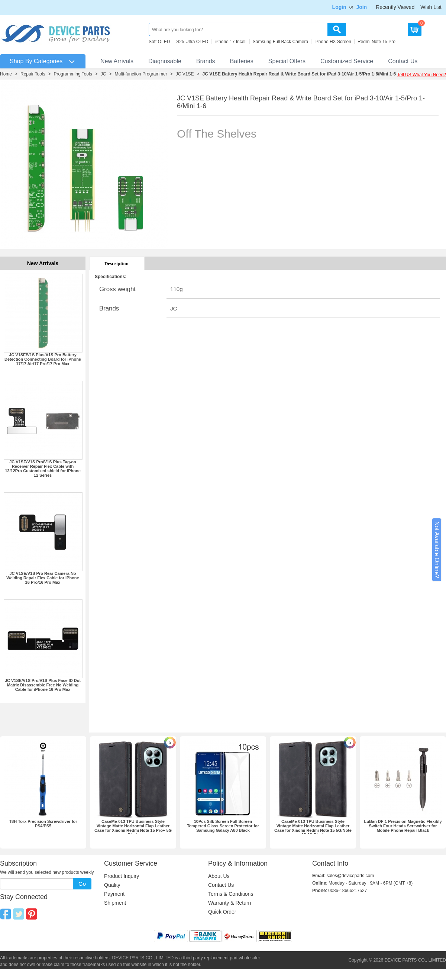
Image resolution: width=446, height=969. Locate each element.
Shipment (115, 903)
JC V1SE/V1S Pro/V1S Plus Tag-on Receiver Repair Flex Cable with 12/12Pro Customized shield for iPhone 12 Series (43, 468)
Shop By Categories (36, 61)
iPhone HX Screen (332, 41)
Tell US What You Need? (421, 74)
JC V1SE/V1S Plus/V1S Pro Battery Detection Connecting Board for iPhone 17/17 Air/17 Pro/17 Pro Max (42, 359)
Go (82, 884)
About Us (219, 876)
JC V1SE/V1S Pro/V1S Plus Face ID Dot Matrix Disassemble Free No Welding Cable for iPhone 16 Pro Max (43, 685)
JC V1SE (185, 74)
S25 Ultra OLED (192, 41)
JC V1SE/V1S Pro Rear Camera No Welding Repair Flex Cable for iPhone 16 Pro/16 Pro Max (42, 578)
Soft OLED (159, 41)
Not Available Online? (437, 549)
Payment (114, 894)
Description (116, 263)
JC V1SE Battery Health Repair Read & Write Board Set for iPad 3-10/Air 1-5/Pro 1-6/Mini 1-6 (299, 74)
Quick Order (222, 912)
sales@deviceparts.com (350, 875)
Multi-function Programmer (140, 74)
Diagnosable (164, 61)
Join (361, 7)
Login (339, 7)
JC (103, 74)
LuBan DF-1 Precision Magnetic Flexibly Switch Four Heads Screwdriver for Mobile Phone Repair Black (403, 826)
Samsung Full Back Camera (280, 41)
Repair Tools (32, 74)
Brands (205, 61)
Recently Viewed (395, 7)
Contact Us (402, 61)
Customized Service (346, 61)
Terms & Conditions (230, 894)
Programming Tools (73, 74)
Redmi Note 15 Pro (376, 41)
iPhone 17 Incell (230, 41)
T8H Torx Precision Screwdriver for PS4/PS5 (43, 823)
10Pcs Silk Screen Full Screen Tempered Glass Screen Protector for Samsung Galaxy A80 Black (223, 826)
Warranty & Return (229, 903)
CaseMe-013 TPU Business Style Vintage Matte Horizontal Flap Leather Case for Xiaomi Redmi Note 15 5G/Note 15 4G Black (313, 828)
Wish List (431, 7)
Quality (112, 885)
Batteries (241, 61)
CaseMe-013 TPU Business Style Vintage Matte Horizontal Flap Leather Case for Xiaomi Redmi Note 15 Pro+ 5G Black (133, 828)
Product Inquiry (121, 876)
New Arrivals (116, 61)
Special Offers (287, 61)
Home (6, 74)
